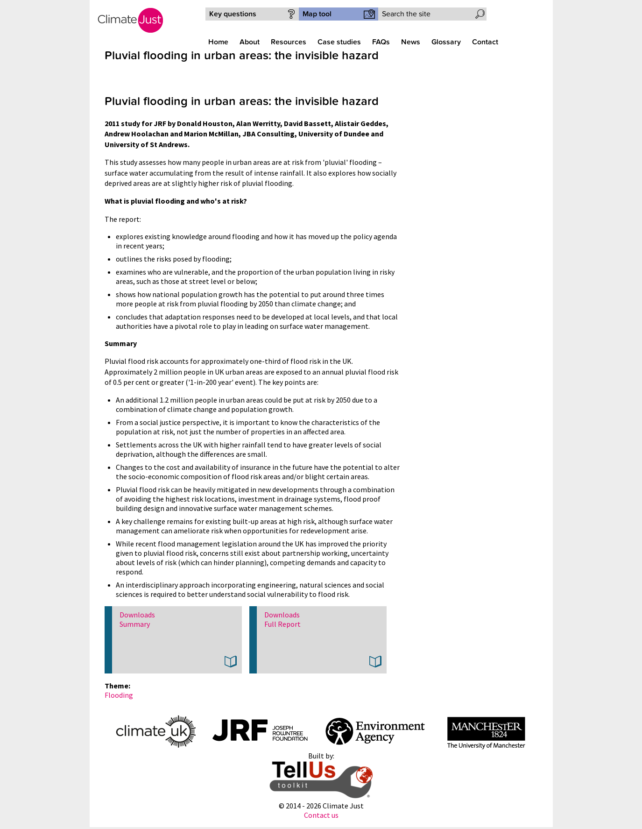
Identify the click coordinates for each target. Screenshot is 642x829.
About (250, 42)
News (410, 42)
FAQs (381, 42)
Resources (288, 42)
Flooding (119, 695)
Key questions (232, 14)
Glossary (446, 42)
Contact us (321, 815)
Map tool (317, 14)
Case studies (339, 42)
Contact (485, 42)
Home (218, 42)
